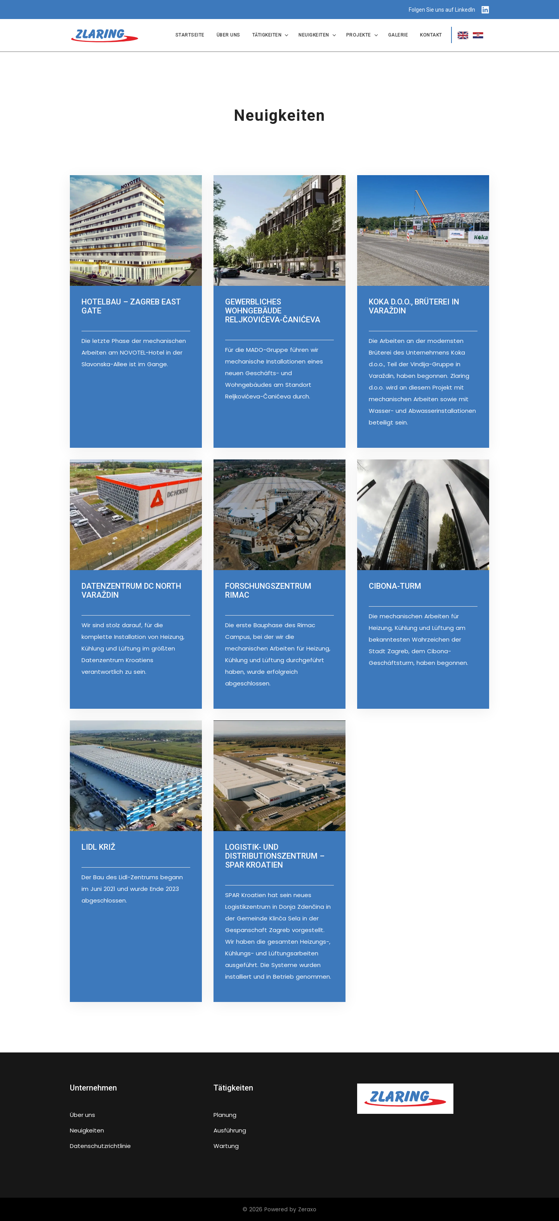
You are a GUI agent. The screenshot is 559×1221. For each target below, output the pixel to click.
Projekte (358, 35)
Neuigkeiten (314, 35)
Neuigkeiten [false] (87, 1130)
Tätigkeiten (267, 35)
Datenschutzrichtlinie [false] (100, 1145)
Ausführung (230, 1130)
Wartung (226, 1145)
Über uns (228, 35)
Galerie (398, 35)
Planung (225, 1114)
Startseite (190, 35)
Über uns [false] (82, 1114)
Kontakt (431, 35)
